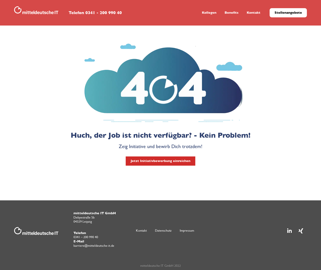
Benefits (231, 13)
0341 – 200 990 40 (85, 237)
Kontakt (253, 13)
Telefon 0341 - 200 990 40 (95, 12)
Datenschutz (163, 230)
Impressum (187, 230)
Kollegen (209, 13)
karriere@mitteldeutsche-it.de (93, 246)
